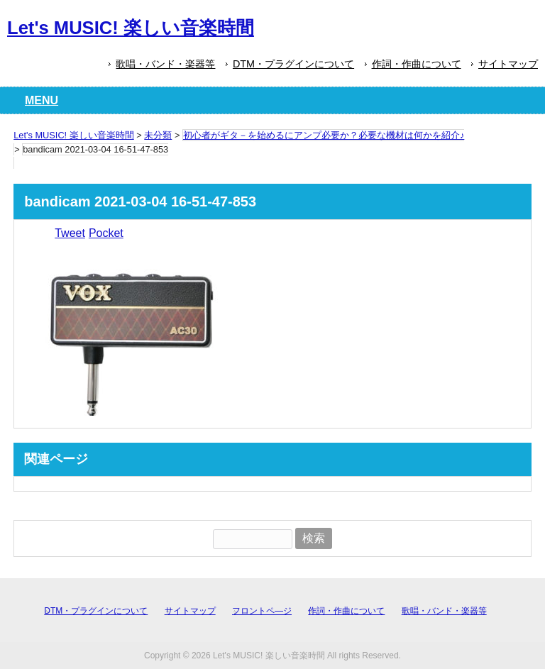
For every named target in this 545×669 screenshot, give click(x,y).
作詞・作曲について (416, 64)
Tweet (70, 233)
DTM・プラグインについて (293, 64)
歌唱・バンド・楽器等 (165, 64)
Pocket (106, 233)
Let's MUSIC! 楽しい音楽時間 (130, 28)
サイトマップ (508, 64)
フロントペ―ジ (262, 611)
